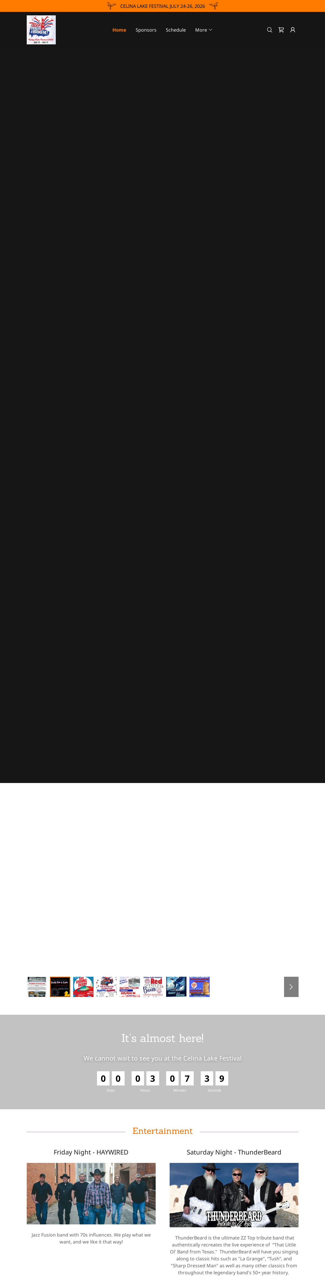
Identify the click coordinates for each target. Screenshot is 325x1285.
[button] (204, 29)
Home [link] (119, 30)
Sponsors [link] (146, 30)
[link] (41, 29)
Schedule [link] (176, 30)
